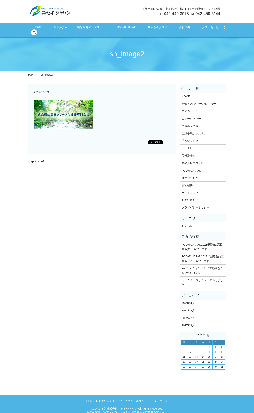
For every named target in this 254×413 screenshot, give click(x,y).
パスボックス (190, 121)
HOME (46, 28)
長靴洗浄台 (188, 151)
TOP (30, 70)
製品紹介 (62, 28)
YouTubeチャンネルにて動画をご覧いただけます (202, 266)
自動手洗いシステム (194, 128)
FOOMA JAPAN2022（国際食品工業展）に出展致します (203, 254)
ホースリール (190, 143)
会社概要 (170, 28)
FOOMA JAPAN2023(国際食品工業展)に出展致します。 (202, 242)
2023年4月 (188, 298)
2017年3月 (188, 321)
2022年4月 (188, 306)
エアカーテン (190, 106)
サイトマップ (190, 188)
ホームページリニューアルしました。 (202, 278)
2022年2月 (188, 313)
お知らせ (187, 221)
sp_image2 (37, 157)
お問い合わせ (191, 28)
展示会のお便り (148, 28)
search (209, 28)
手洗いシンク (190, 136)
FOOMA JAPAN (122, 28)
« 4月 (185, 331)
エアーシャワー (191, 114)
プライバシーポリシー (195, 203)
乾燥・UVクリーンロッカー (199, 99)
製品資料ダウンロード (91, 28)
